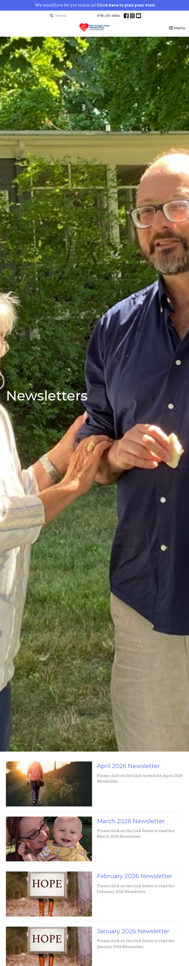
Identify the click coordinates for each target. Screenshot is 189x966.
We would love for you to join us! (95, 5)
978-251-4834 (108, 15)
